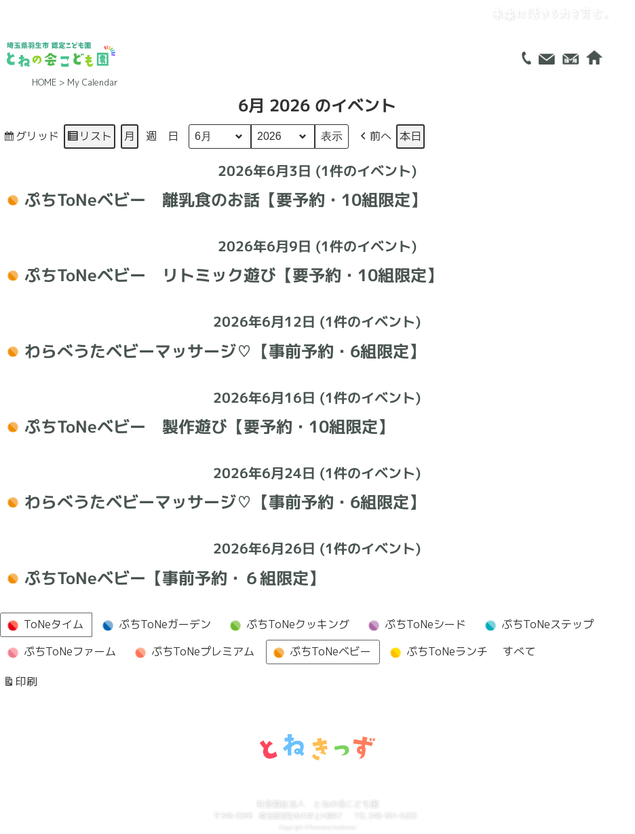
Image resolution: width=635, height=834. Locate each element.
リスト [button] (89, 138)
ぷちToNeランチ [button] (437, 652)
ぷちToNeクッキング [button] (287, 625)
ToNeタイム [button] (43, 625)
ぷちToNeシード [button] (415, 625)
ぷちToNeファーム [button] (59, 652)
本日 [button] (410, 135)
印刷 (20, 684)
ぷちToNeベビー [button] (320, 652)
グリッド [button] (31, 138)
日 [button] (173, 135)
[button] (374, 136)
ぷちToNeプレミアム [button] (192, 652)
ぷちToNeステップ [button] (537, 625)
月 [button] (129, 135)
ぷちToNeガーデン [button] (154, 625)
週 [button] (151, 135)
